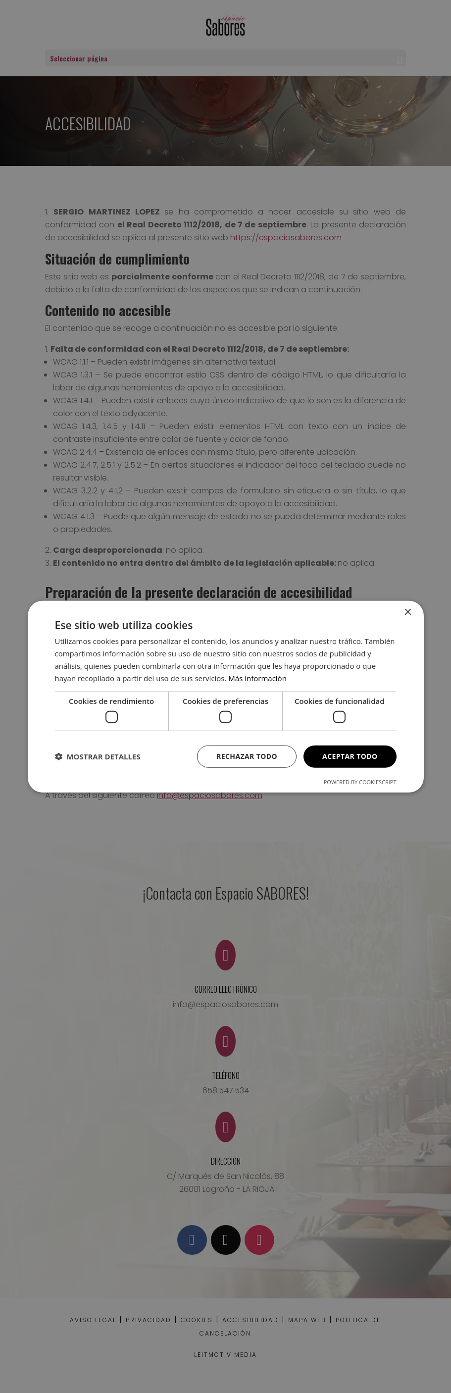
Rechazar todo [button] (246, 756)
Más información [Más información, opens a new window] (257, 678)
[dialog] (225, 696)
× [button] (407, 612)
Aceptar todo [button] (349, 756)
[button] (98, 756)
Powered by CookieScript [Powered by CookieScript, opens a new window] (360, 781)
